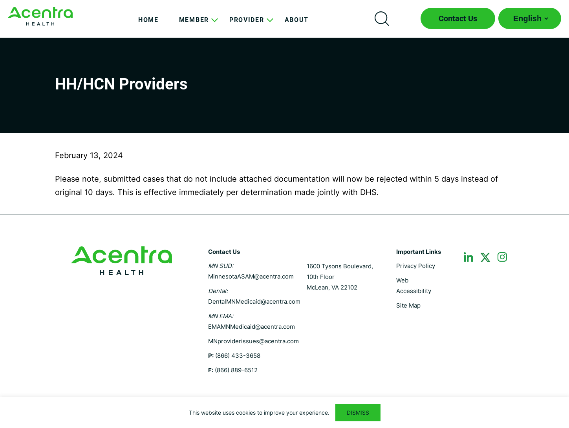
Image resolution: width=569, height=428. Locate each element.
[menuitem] (148, 25)
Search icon (381, 18)
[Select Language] (529, 18)
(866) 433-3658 (237, 355)
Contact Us (458, 18)
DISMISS (358, 412)
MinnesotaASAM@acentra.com (251, 276)
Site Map (408, 305)
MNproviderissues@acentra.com (253, 341)
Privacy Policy (415, 266)
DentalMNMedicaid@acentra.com (254, 301)
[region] (284, 412)
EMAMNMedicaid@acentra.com (251, 326)
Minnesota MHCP (40, 16)
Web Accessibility (413, 286)
